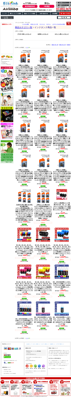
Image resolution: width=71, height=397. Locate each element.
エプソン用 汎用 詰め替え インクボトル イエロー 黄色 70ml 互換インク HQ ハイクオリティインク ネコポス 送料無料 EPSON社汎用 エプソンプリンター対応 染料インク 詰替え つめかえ (62, 105)
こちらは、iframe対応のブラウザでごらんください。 (7, 97)
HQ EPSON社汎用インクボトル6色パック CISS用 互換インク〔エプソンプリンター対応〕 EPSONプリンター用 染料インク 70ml (24, 322)
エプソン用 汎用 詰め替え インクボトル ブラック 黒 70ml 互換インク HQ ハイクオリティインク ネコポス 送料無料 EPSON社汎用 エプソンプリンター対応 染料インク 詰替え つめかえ (62, 175)
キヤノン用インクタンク (62, 34)
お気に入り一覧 (34, 24)
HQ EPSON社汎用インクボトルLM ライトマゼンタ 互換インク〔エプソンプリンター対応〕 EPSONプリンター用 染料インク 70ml (43, 320)
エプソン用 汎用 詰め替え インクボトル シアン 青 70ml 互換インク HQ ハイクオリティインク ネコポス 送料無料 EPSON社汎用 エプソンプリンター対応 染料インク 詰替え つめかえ (24, 175)
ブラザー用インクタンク (24, 34)
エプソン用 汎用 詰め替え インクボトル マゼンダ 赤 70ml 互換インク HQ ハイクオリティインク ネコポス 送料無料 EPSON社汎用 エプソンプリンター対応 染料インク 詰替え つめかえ (43, 140)
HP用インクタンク (43, 34)
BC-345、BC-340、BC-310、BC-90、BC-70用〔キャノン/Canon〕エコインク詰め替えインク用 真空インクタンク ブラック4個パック (43, 248)
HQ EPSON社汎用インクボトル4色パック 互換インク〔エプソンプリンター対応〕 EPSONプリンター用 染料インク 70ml (62, 285)
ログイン (48, 24)
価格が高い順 (62, 44)
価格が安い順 (55, 44)
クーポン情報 (25, 24)
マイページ (42, 24)
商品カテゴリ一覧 (23, 27)
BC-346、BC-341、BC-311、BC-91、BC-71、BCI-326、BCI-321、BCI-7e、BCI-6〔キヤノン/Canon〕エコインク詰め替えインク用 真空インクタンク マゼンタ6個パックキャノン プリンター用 (24, 287)
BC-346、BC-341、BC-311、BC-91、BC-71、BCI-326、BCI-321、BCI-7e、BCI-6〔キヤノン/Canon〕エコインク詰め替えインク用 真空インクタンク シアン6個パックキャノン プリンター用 (62, 250)
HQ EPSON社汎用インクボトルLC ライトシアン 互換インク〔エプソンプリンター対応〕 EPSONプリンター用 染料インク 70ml (62, 320)
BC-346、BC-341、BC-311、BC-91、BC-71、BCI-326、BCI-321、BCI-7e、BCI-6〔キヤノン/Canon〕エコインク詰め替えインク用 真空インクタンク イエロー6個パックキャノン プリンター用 (43, 287)
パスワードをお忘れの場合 (58, 24)
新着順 (68, 44)
